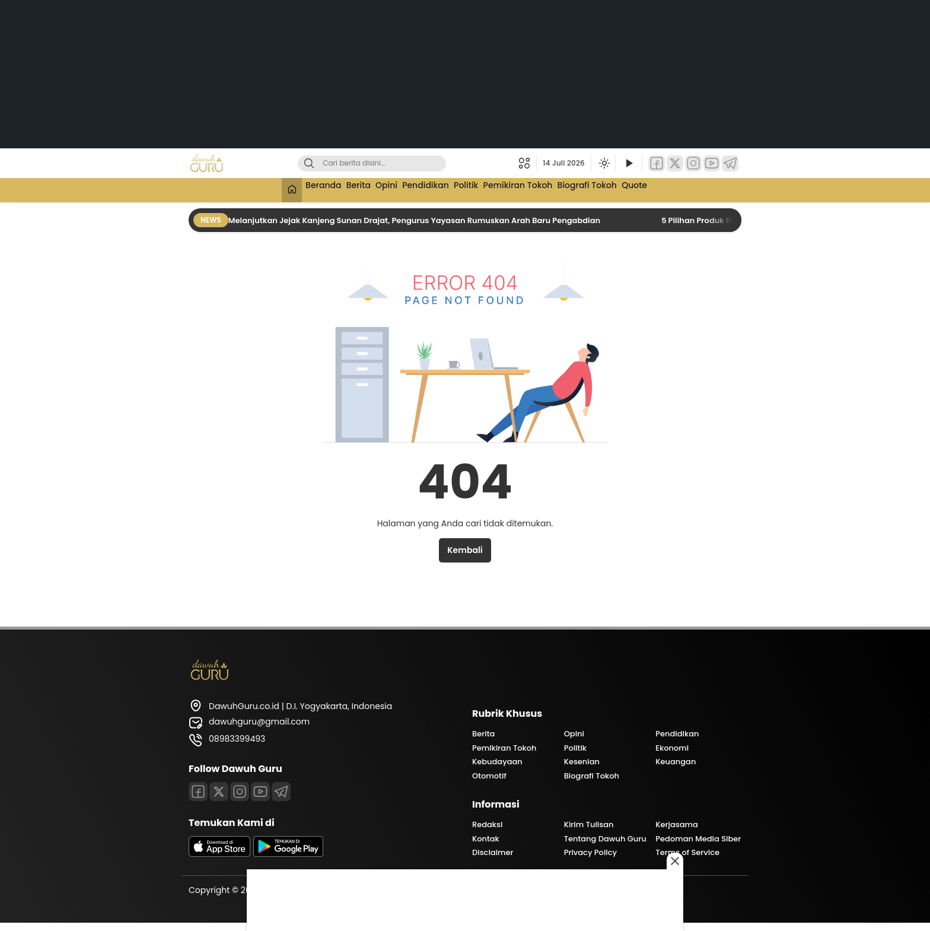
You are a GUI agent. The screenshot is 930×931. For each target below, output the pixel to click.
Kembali (464, 550)
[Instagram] (693, 163)
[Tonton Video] (629, 163)
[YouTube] (711, 163)
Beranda (298, 189)
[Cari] (309, 163)
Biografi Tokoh (608, 189)
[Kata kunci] (391, 163)
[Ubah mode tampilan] (603, 163)
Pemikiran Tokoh (531, 189)
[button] (527, 163)
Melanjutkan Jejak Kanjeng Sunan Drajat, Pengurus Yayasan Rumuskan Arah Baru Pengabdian (415, 220)
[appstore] (219, 854)
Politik (471, 189)
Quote (663, 189)
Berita (340, 189)
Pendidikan (423, 189)
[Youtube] (260, 791)
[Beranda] (261, 190)
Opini (376, 189)
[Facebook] (656, 163)
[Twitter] (675, 163)
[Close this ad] (675, 861)
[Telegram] (730, 163)
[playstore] (288, 854)
